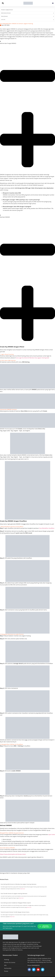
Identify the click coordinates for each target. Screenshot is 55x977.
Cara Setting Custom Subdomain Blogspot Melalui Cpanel (16, 902)
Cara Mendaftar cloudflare (46, 528)
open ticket (51, 834)
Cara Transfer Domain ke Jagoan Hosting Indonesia (14, 893)
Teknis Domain (4, 16)
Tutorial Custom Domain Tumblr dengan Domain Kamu (15, 912)
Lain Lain (3, 19)
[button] (53, 3)
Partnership (7, 968)
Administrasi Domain (6, 13)
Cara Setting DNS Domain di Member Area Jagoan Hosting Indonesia (18, 884)
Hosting (6, 959)
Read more (22, 888)
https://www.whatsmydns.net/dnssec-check (13, 854)
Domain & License (9, 962)
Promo (6, 971)
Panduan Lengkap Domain (7, 9)
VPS (5, 965)
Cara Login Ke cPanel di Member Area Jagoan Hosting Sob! (32, 358)
